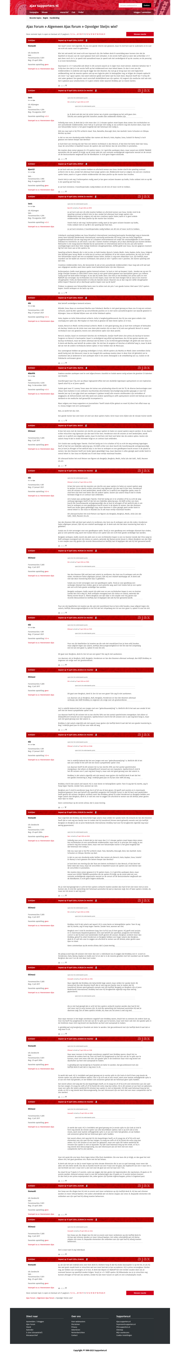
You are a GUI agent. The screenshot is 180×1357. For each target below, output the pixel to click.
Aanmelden (30, 1322)
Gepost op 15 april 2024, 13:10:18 (70, 197)
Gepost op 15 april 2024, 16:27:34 (70, 368)
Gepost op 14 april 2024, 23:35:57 (70, 40)
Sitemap (119, 1330)
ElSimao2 (31, 431)
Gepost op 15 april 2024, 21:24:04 (71, 901)
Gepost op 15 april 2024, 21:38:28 (71, 968)
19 (100, 34)
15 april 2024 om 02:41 (83, 836)
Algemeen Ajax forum (64, 27)
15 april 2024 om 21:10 (86, 979)
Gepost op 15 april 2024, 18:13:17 (70, 426)
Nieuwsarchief (32, 1335)
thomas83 (32, 46)
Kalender (29, 1330)
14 (89, 34)
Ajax (34, 100)
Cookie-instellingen (124, 1335)
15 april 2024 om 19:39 (85, 629)
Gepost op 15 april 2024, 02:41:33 (70, 91)
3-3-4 (47, 317)
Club (73, 12)
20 (102, 34)
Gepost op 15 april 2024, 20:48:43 (71, 670)
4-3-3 (46, 116)
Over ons (75, 1316)
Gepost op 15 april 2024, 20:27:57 (70, 618)
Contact (74, 1335)
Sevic (30, 98)
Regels (45, 18)
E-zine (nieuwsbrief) (34, 1333)
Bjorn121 (31, 169)
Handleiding (54, 18)
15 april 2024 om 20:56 (82, 912)
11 (83, 34)
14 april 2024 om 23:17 (82, 102)
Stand (28, 1327)
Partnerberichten (78, 1333)
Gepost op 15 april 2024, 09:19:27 (70, 164)
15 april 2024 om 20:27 (82, 681)
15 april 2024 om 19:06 (82, 562)
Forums (54, 12)
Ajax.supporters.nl (123, 1322)
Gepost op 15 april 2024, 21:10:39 (70, 812)
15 (91, 34)
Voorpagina (34, 12)
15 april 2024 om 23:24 (86, 1231)
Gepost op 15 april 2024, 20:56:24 (71, 735)
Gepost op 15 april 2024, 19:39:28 (71, 551)
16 (93, 34)
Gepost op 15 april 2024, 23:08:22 (71, 1102)
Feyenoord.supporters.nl (126, 1324)
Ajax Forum (35, 27)
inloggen (137, 12)
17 (95, 34)
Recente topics (35, 18)
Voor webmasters (78, 1322)
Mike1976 (31, 373)
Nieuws (45, 12)
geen (46, 65)
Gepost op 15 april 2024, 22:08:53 (71, 1039)
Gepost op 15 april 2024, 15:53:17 (70, 298)
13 (87, 34)
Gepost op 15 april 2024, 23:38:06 (71, 1220)
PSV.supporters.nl (123, 1327)
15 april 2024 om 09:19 (85, 208)
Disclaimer (75, 1324)
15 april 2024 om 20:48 (85, 746)
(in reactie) (88, 91)
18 (97, 34)
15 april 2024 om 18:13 (85, 482)
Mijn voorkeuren (122, 1333)
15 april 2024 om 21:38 (85, 1050)
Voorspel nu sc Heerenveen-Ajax (41, 69)
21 (104, 34)
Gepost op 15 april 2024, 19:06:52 (71, 471)
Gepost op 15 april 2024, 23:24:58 (71, 1186)
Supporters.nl (123, 1316)
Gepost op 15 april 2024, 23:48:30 (71, 1259)
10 (81, 34)
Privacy (74, 1327)
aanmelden (146, 12)
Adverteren (75, 1330)
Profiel (81, 12)
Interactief (64, 12)
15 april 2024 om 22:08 (86, 1113)
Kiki (69, 102)
